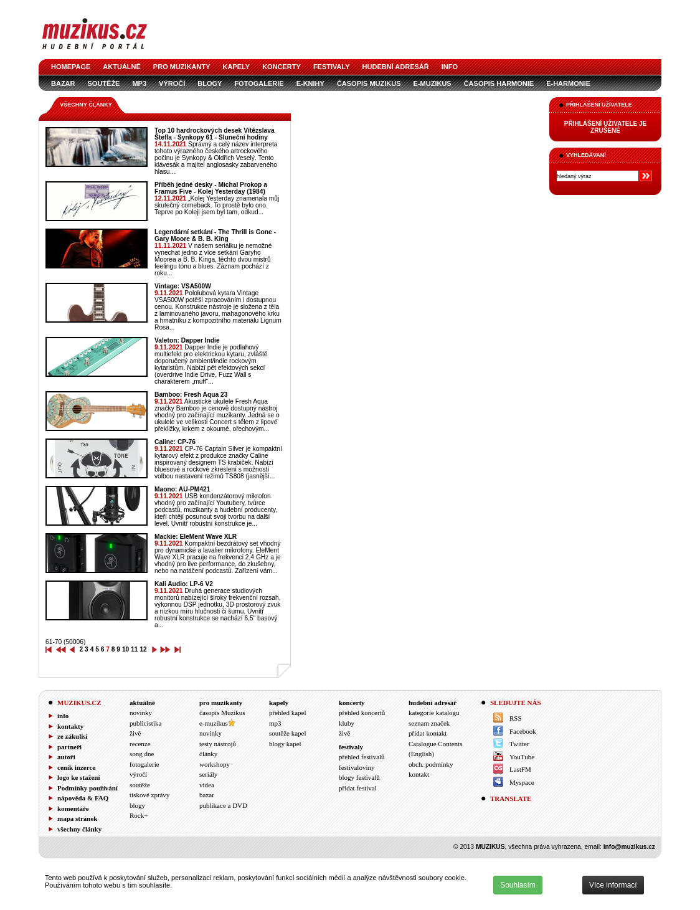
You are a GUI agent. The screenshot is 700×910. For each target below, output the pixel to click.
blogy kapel (285, 743)
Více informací (613, 885)
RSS (515, 718)
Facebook (522, 731)
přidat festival (358, 788)
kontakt (419, 774)
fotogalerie (258, 83)
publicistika (145, 723)
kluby (346, 723)
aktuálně (122, 66)
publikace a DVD (223, 805)
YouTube (521, 757)
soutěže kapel (287, 733)
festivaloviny (356, 767)
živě (135, 733)
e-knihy (310, 83)
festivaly (331, 66)
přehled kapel (287, 712)
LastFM (520, 769)
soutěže (104, 83)
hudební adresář (395, 66)
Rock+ (139, 815)
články (208, 753)
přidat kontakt (428, 733)
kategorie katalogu (434, 712)
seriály (208, 774)
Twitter (519, 743)
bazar (63, 83)
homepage (70, 66)
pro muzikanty (181, 66)
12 (143, 649)
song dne (142, 753)
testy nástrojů (217, 743)
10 (125, 649)
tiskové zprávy (149, 795)
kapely (236, 66)
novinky (141, 712)
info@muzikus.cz (629, 846)
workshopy (214, 764)
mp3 (139, 83)
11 (134, 649)
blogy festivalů (359, 777)
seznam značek (429, 723)
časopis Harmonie (499, 83)
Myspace (521, 782)
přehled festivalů (362, 757)
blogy (209, 83)
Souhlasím (518, 885)
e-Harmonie (568, 83)
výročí (172, 83)
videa (206, 785)
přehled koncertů (362, 712)
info (450, 66)
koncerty (281, 66)
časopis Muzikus (369, 83)
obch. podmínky (431, 764)
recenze (140, 743)
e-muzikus (433, 83)
